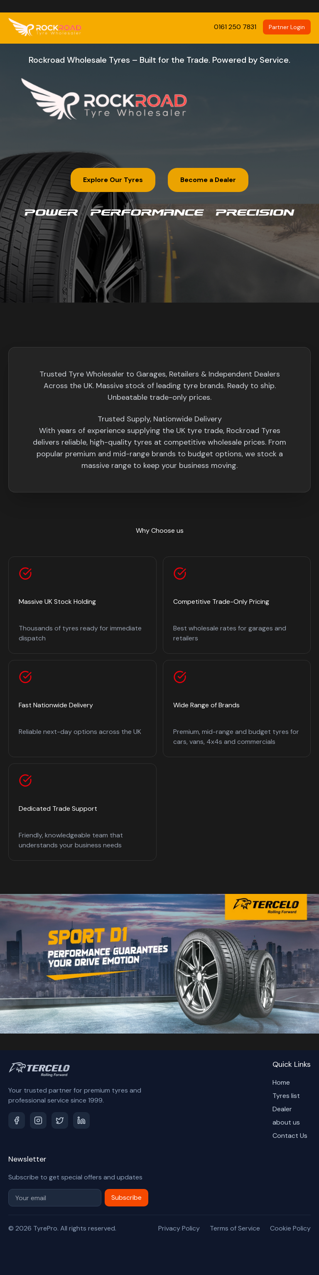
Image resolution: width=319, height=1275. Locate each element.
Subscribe (126, 1197)
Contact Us (289, 1135)
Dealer (282, 1109)
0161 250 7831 (235, 26)
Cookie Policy (290, 1228)
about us (286, 1122)
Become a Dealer (208, 179)
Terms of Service (235, 1228)
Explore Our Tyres (113, 179)
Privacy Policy (179, 1228)
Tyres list (286, 1095)
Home (281, 1082)
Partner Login (287, 27)
